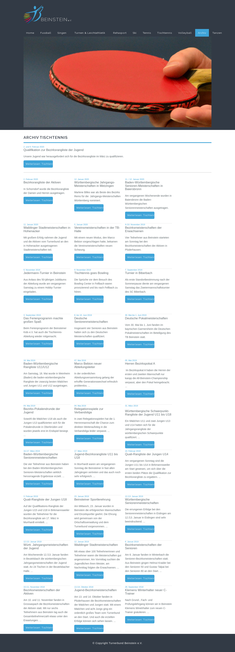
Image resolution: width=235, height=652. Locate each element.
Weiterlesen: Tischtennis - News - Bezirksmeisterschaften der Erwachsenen (140, 257)
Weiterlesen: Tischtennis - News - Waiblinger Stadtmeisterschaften (90, 575)
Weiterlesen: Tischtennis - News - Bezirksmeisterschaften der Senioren (140, 578)
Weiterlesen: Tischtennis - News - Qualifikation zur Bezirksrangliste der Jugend (39, 164)
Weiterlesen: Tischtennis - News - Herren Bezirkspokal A (140, 394)
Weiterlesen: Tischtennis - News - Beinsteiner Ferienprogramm (39, 343)
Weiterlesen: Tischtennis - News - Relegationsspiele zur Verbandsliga (90, 438)
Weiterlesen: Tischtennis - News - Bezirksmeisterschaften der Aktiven (39, 627)
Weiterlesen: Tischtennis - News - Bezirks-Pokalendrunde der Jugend (39, 442)
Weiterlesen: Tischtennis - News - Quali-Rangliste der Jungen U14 (140, 484)
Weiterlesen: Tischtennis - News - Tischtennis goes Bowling (90, 299)
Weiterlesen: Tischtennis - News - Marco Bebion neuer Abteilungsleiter (90, 393)
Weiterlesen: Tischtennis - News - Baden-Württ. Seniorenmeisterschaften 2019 (39, 483)
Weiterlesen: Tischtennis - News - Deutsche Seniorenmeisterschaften (90, 343)
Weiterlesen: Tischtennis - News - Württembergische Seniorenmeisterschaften (140, 529)
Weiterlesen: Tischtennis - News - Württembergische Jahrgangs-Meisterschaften (90, 207)
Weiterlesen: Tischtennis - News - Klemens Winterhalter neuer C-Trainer (140, 619)
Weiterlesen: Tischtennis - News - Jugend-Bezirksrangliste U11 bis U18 (90, 483)
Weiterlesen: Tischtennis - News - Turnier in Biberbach (140, 299)
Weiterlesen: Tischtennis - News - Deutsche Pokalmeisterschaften (140, 344)
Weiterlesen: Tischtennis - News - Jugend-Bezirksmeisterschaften (90, 628)
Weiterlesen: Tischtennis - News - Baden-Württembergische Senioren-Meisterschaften (140, 215)
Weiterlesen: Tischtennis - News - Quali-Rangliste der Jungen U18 (39, 529)
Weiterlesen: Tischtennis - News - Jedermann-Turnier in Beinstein (39, 299)
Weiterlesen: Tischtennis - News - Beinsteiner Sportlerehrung (90, 533)
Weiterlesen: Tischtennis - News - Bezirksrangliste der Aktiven (39, 200)
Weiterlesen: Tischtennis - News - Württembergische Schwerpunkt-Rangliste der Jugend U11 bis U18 (140, 444)
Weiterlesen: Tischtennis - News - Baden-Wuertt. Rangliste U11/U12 (39, 393)
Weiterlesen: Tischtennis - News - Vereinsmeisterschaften (90, 257)
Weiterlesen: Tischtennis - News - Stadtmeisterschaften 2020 (39, 257)
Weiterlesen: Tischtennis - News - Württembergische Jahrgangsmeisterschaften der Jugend (39, 578)
